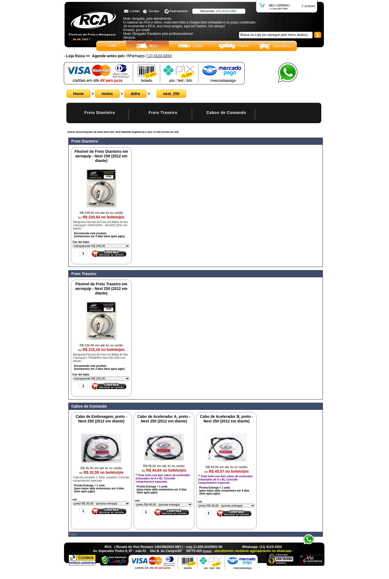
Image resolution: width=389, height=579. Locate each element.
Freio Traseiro (163, 112)
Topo (73, 534)
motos (107, 94)
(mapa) (207, 551)
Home (78, 94)
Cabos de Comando (226, 112)
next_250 (171, 94)
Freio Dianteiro (99, 112)
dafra (135, 94)
